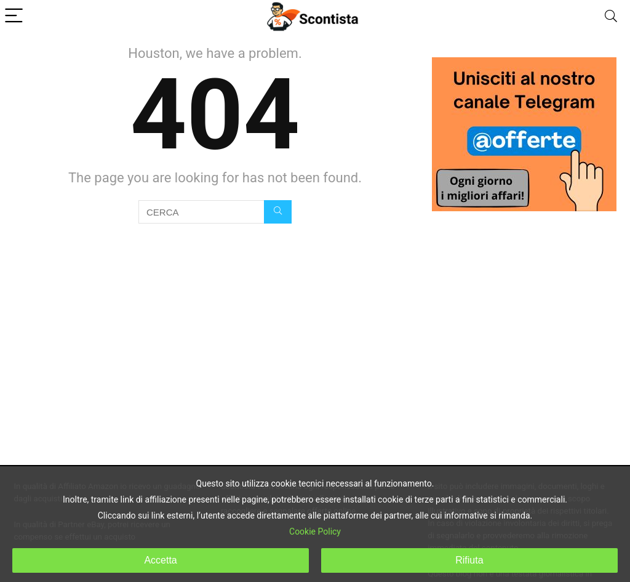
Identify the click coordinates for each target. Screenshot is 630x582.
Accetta (160, 560)
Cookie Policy (315, 531)
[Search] (611, 16)
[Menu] (15, 16)
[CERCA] (278, 212)
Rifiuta (469, 560)
